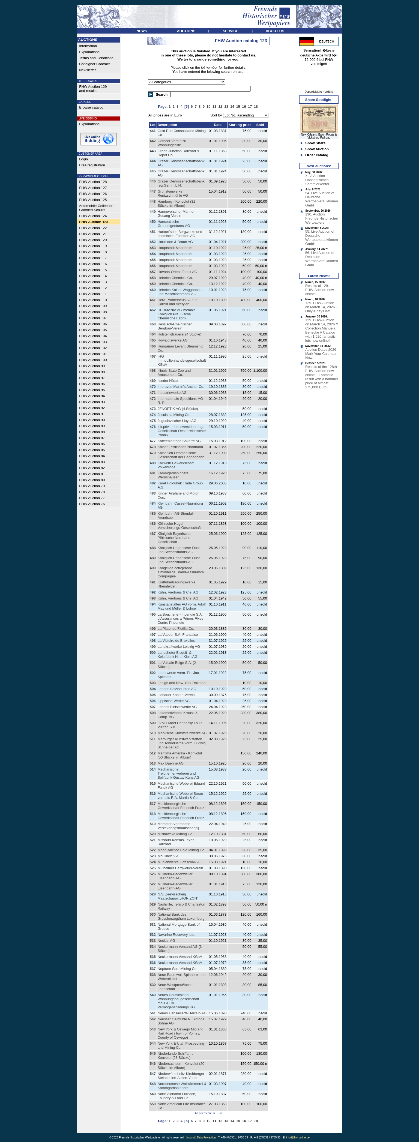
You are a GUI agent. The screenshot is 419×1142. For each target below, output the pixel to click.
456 (153, 266)
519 (153, 824)
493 (153, 598)
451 (153, 232)
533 (153, 941)
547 (153, 1074)
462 (153, 310)
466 (153, 346)
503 (153, 683)
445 (153, 171)
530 (153, 914)
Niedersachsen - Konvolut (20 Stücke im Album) (181, 1066)
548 (153, 1084)
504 (153, 689)
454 (153, 254)
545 (153, 1053)
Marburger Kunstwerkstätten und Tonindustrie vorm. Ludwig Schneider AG (182, 743)
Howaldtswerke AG (173, 340)
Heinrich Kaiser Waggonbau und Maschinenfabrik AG (180, 292)
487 (153, 534)
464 (153, 334)
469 (153, 381)
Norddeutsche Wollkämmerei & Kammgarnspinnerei (182, 1086)
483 (153, 493)
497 (153, 635)
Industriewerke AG (172, 393)
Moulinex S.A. (168, 856)
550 (153, 1104)
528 (153, 894)
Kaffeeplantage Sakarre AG (179, 441)
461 (153, 300)
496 (153, 629)
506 (153, 701)
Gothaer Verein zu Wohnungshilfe (172, 143)
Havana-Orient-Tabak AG (177, 272)
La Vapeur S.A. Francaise (178, 635)
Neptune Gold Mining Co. (177, 969)
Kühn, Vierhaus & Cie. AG (178, 592)
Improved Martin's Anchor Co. (181, 387)
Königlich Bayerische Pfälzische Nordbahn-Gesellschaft (174, 538)
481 (153, 473)
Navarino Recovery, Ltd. (177, 935)
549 (153, 1094)
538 (153, 975)
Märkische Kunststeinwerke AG (182, 733)
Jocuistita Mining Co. (174, 415)
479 (153, 453)
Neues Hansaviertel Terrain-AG (182, 1013)
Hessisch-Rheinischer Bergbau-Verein (175, 326)
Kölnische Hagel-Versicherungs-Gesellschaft (179, 525)
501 (153, 663)
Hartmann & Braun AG (175, 242)
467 (153, 356)
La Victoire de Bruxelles (176, 641)
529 (153, 904)
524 (153, 862)
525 (153, 868)
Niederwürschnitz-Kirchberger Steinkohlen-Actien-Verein (181, 1076)
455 (153, 260)
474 (153, 415)
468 (153, 370)
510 (153, 733)
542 (153, 1019)
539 (153, 985)
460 (153, 290)
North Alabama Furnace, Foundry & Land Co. (177, 1096)
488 (153, 548)
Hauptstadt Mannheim (175, 248)
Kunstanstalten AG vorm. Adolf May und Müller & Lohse (182, 606)
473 (153, 409)
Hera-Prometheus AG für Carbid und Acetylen (177, 302)
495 (153, 614)
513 (153, 763)
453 (153, 248)
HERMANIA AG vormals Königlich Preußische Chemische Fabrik (177, 314)
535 (153, 957)
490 (153, 568)
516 (153, 794)
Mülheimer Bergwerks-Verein (180, 868)
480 (153, 463)
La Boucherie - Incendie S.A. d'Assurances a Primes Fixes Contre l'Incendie (180, 618)
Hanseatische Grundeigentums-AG (174, 224)
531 (153, 924)
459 (153, 284)
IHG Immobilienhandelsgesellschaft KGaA (182, 360)
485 (153, 513)
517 (153, 804)
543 (153, 1029)
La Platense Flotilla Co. (176, 629)
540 (153, 995)
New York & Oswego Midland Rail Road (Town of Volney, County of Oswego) (180, 1033)
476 (153, 427)
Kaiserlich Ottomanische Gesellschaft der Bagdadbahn (181, 455)
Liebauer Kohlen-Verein (176, 695)
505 (153, 695)
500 (153, 653)
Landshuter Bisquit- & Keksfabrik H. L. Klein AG (177, 655)
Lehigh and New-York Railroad (182, 683)
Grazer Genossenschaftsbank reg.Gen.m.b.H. (181, 183)
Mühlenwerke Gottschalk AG (180, 862)
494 (153, 604)
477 (153, 441)
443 (153, 151)
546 (153, 1064)
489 (153, 558)
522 (153, 850)
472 (153, 399)
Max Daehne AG (171, 763)
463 (153, 324)
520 (153, 834)
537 (153, 969)
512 (153, 753)
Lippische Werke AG (174, 701)
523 (153, 856)
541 (153, 1013)
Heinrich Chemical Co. (175, 278)
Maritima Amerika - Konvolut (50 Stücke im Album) (180, 755)
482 (153, 483)
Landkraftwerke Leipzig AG (179, 647)
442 (153, 141)
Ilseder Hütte (168, 381)
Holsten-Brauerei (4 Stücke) (179, 334)
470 (153, 387)
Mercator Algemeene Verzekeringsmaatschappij (178, 826)
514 (153, 769)
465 (153, 340)
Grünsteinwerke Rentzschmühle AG (173, 193)
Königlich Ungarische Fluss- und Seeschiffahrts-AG (180, 550)
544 (153, 1043)
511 (153, 739)
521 (153, 840)
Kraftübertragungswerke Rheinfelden (177, 584)
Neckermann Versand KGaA (180, 957)
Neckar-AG (166, 941)
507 (153, 707)
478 (153, 447)
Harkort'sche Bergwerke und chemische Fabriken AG (180, 234)
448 (153, 201)
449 (153, 211)
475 (153, 421)
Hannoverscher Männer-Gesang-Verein (177, 213)
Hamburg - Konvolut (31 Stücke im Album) (176, 203)
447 (153, 191)
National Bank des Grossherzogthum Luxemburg (181, 916)
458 (153, 278)
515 (153, 783)
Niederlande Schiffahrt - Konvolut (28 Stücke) (176, 1055)
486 (153, 523)
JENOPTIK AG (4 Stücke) (178, 409)
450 (153, 222)
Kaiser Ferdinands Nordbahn (180, 447)
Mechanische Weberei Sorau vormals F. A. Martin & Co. (180, 796)
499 (153, 647)
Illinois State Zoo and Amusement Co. (174, 372)
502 (153, 673)
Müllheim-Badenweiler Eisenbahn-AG (175, 876)
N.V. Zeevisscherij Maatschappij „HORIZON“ (178, 896)
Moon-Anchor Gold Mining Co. (181, 850)
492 (153, 592)
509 (153, 723)
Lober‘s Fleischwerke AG (177, 707)
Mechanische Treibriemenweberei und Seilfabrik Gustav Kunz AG (178, 773)
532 (153, 935)
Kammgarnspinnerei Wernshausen (173, 475)
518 (153, 814)
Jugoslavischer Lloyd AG (177, 421)
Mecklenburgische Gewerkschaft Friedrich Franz (181, 806)
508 (153, 713)
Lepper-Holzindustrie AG (177, 689)
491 (153, 582)
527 (153, 884)
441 (153, 131)
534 (153, 947)
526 (153, 874)
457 (153, 272)
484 (153, 503)
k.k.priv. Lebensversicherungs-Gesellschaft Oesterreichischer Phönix (182, 431)
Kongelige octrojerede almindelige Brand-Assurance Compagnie (181, 572)
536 (153, 963)
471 (153, 393)
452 (153, 242)
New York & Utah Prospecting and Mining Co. (181, 1045)
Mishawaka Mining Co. (175, 834)
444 (153, 161)
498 (153, 641)
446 (153, 181)
